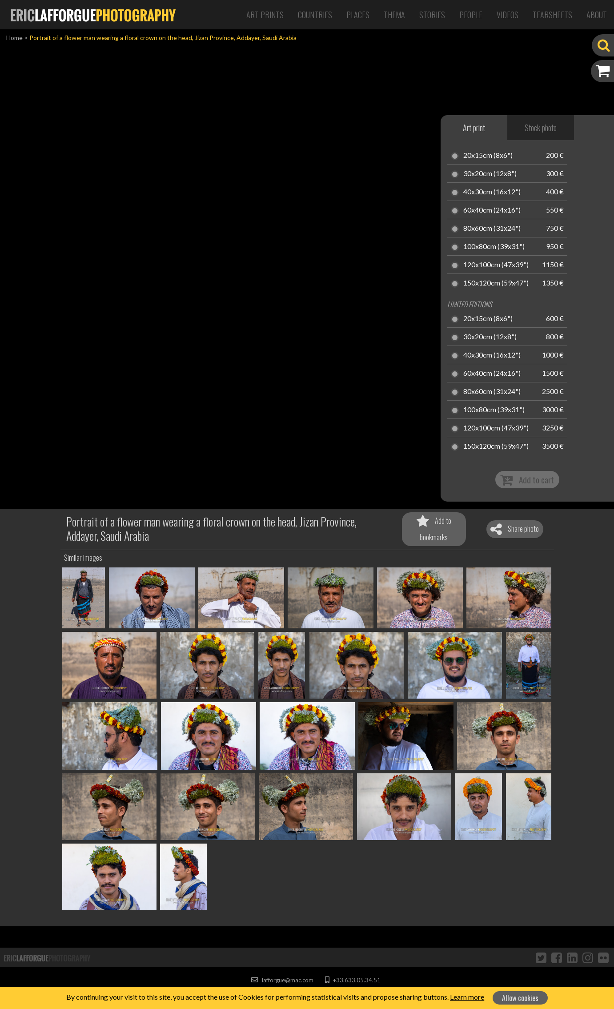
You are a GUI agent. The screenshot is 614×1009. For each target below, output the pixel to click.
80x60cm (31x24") (492, 228)
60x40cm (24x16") (492, 210)
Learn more (467, 997)
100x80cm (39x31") (494, 246)
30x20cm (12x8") (490, 173)
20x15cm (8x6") (488, 155)
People (470, 14)
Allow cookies (520, 998)
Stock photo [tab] (541, 127)
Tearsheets (552, 14)
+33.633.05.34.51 (353, 980)
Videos (507, 14)
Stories (432, 14)
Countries (315, 14)
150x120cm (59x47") (496, 283)
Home (14, 37)
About (596, 14)
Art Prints (265, 14)
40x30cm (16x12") (492, 192)
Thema (394, 14)
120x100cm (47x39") (496, 265)
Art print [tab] (474, 127)
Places (357, 14)
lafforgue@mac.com (282, 980)
